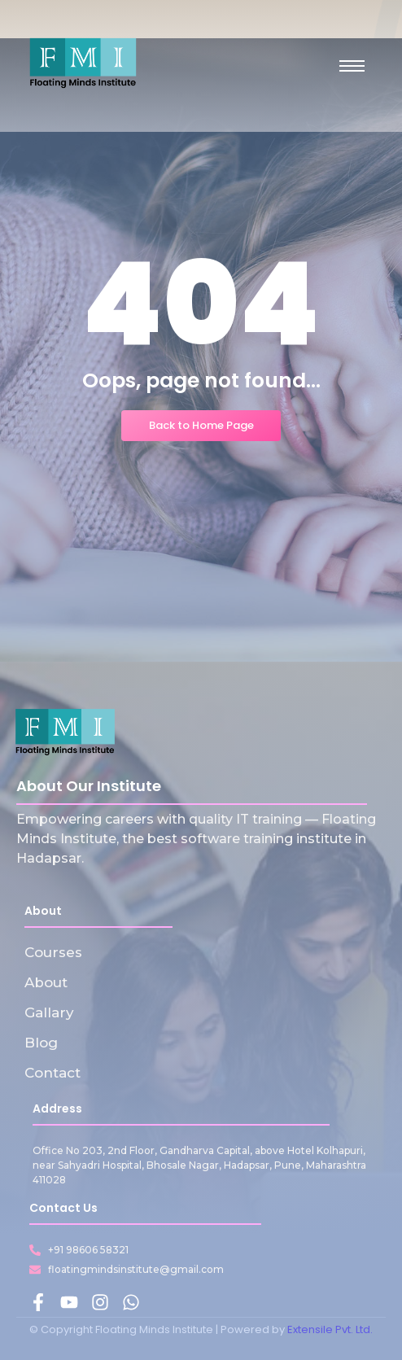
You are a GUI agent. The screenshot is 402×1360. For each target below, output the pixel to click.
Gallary (49, 1012)
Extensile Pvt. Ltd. (330, 1329)
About (46, 982)
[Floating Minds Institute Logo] (83, 63)
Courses (53, 952)
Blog (41, 1042)
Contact (52, 1073)
